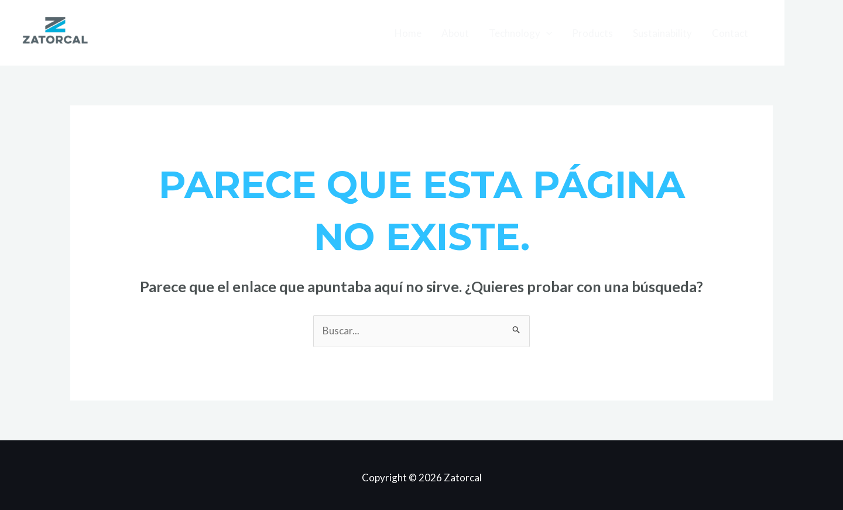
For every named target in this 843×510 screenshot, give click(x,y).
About (455, 33)
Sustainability (662, 33)
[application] (546, 33)
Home (408, 33)
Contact (730, 33)
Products (592, 33)
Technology (520, 33)
